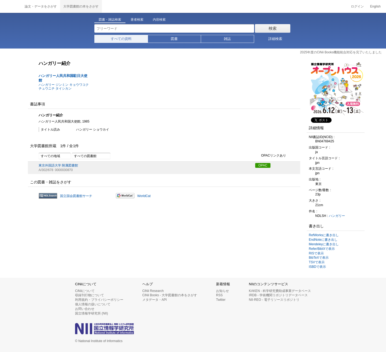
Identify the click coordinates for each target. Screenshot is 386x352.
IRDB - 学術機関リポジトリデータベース (278, 295)
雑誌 (227, 39)
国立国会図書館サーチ (76, 196)
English (375, 6)
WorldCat (144, 196)
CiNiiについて (85, 291)
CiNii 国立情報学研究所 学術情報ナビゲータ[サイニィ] (10, 6)
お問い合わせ (84, 309)
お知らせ (222, 291)
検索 (273, 28)
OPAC (262, 165)
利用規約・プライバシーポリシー (99, 300)
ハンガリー (337, 216)
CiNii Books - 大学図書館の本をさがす (169, 295)
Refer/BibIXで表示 (322, 249)
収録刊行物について (89, 295)
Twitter (220, 300)
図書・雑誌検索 (110, 19)
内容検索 (159, 19)
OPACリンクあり (270, 155)
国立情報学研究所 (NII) (91, 313)
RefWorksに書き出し (324, 235)
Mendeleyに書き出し (324, 244)
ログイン (357, 6)
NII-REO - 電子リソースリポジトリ (274, 300)
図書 (174, 39)
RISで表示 (316, 253)
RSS (219, 295)
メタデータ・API (154, 300)
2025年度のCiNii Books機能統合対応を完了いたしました (341, 52)
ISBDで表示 (317, 267)
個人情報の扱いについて (92, 304)
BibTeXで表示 (319, 258)
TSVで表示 (317, 262)
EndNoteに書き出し (323, 240)
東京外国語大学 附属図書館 (58, 165)
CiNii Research (153, 291)
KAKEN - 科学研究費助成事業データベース (280, 291)
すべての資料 (121, 39)
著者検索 (137, 19)
